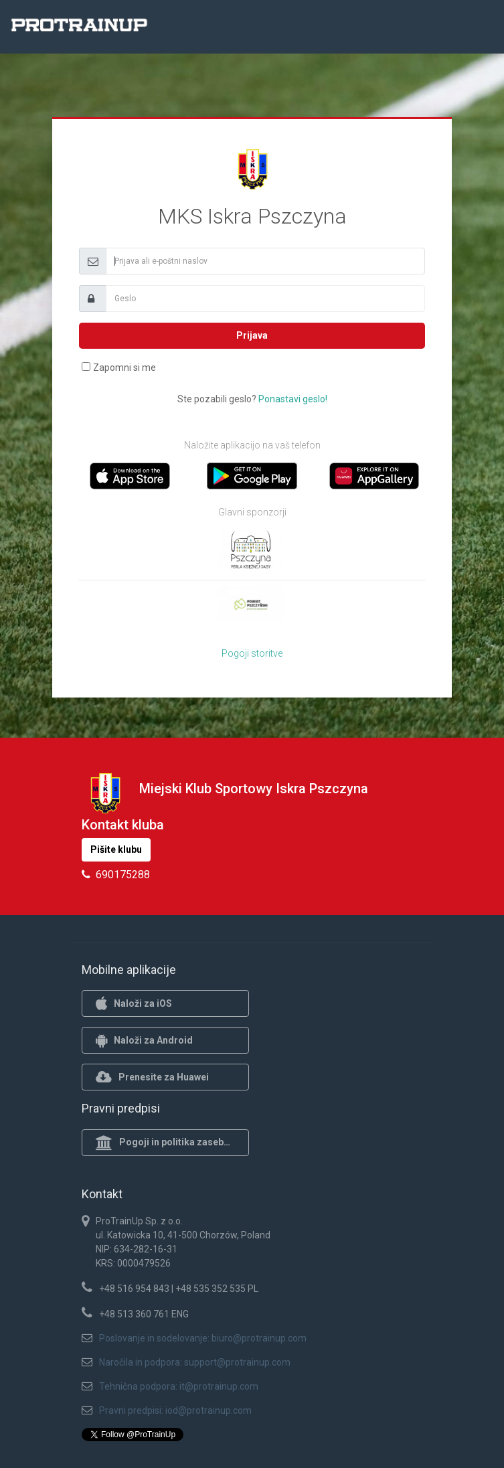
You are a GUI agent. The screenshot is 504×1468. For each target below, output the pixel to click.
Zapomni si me (124, 367)
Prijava (252, 335)
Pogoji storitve (252, 653)
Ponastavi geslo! (292, 399)
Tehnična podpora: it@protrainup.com (178, 1386)
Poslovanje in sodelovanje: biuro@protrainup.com (203, 1338)
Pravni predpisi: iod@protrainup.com (175, 1410)
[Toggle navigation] (476, 29)
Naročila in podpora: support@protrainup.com (194, 1362)
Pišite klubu (116, 849)
